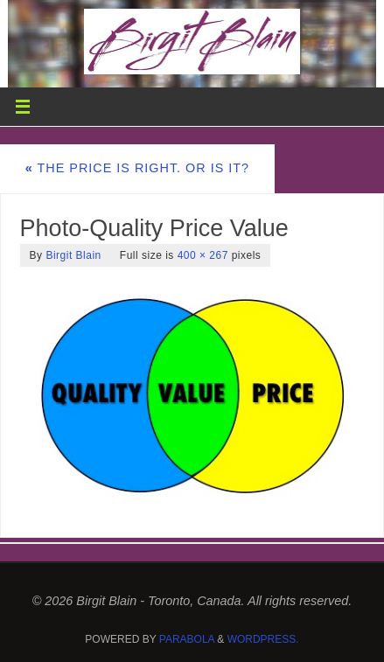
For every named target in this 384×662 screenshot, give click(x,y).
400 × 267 (203, 255)
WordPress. (263, 639)
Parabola (186, 639)
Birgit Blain (73, 255)
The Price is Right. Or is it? (137, 168)
